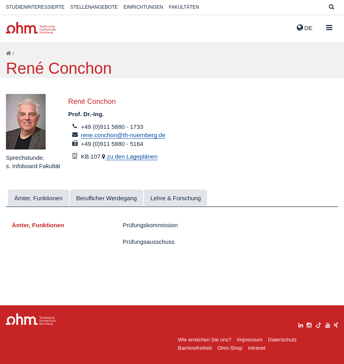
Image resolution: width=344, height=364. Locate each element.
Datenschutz (282, 340)
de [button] (305, 27)
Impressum (249, 340)
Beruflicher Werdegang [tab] (106, 198)
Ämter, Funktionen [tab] (38, 198)
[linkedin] (300, 324)
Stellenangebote (94, 7)
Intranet (256, 348)
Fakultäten (184, 7)
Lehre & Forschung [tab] (175, 198)
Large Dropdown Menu (31, 319)
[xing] (336, 324)
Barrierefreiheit (195, 348)
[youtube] (327, 324)
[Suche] (331, 7)
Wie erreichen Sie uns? (204, 340)
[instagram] (309, 324)
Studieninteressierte (35, 7)
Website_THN (31, 28)
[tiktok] (318, 324)
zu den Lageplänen (131, 156)
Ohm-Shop (229, 348)
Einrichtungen (143, 7)
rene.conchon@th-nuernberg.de (123, 135)
